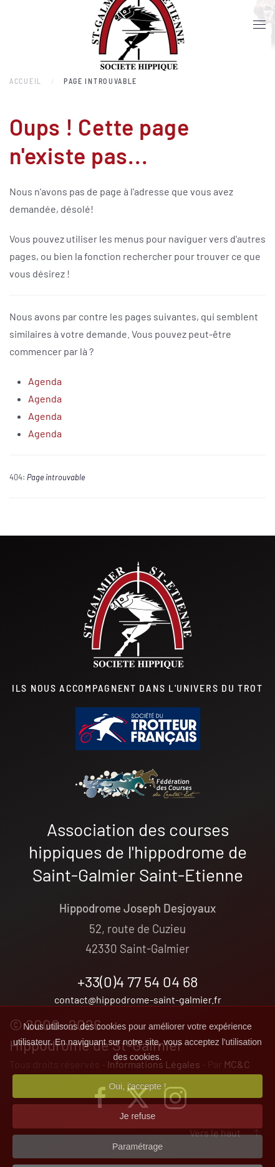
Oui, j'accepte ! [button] (137, 1099)
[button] (259, 25)
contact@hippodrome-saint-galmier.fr (137, 999)
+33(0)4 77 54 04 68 (137, 981)
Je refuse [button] (138, 1129)
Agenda (45, 381)
